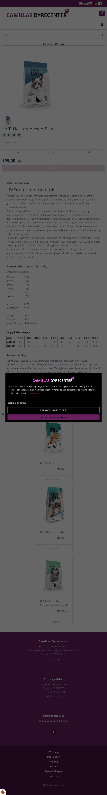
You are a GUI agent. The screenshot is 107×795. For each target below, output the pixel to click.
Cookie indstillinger (16, 403)
